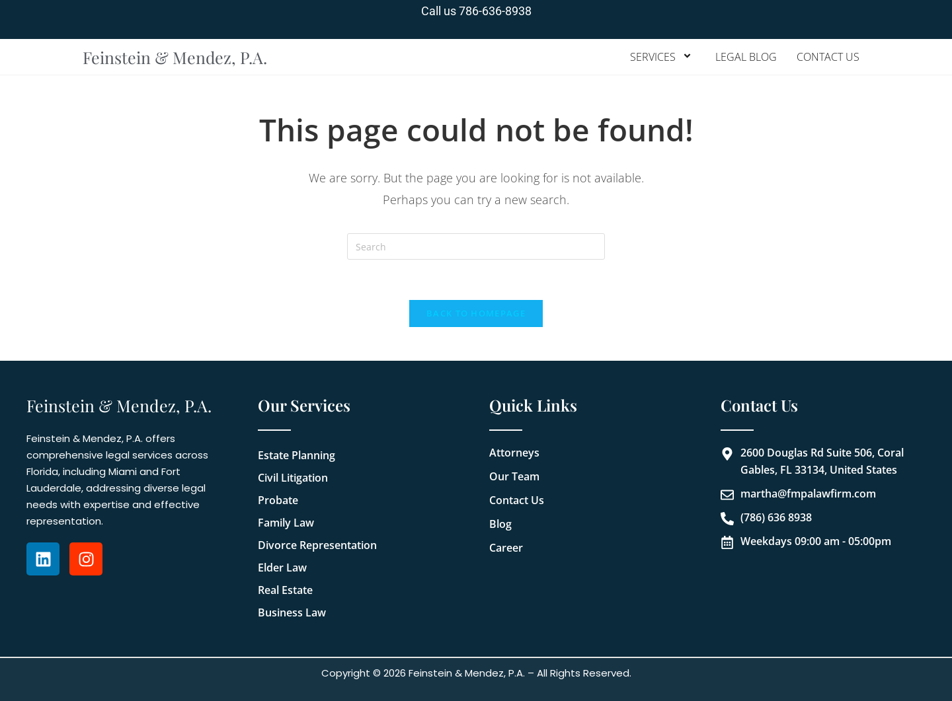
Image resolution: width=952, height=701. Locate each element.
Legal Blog (746, 57)
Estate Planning (296, 455)
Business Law (292, 612)
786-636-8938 (495, 11)
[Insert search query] (476, 246)
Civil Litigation (293, 477)
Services (662, 57)
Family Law (286, 522)
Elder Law (282, 567)
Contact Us (828, 57)
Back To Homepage (476, 313)
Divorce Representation (317, 545)
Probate (278, 500)
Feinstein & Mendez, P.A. (175, 57)
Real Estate (285, 590)
